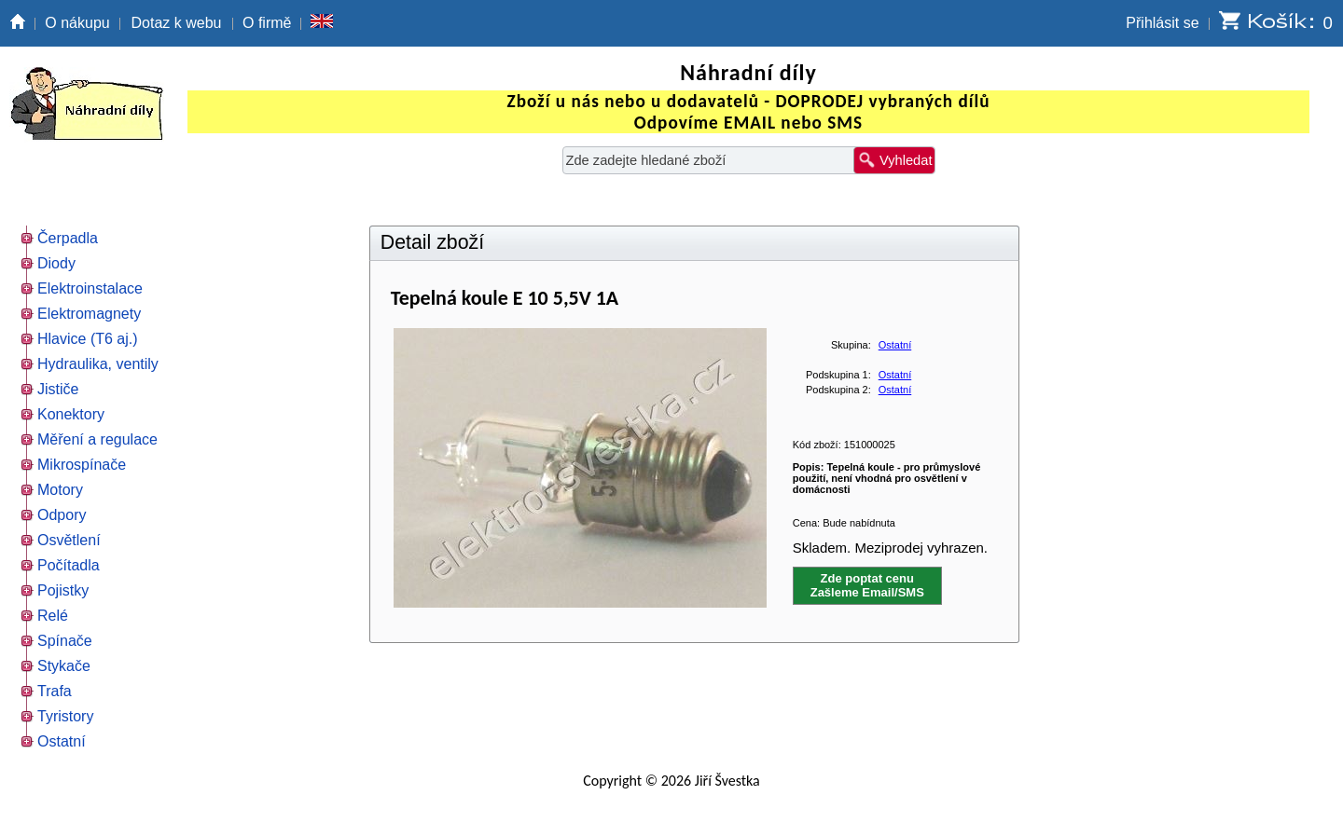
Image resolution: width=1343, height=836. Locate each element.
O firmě (266, 23)
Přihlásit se (1162, 23)
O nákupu (77, 23)
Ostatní (895, 344)
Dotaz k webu (177, 23)
